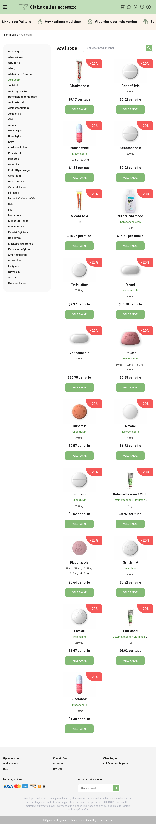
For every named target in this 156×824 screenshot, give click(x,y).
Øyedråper (14, 175)
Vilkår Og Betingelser (116, 763)
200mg (84, 159)
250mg (130, 91)
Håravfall (13, 192)
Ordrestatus (10, 763)
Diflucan (130, 353)
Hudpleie (13, 266)
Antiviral (13, 85)
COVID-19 (14, 62)
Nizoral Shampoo (130, 216)
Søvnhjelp (14, 271)
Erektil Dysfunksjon (19, 170)
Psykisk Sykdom (18, 232)
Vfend (130, 284)
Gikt (10, 119)
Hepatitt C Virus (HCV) (21, 198)
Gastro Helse (16, 181)
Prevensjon (15, 130)
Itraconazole (79, 148)
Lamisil (79, 631)
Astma (12, 125)
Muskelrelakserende (20, 243)
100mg (74, 159)
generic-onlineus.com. (72, 820)
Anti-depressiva (17, 91)
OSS (5, 768)
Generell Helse (17, 187)
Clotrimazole (79, 86)
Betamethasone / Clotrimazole (130, 499)
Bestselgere (15, 51)
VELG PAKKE (79, 109)
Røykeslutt (14, 260)
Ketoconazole (130, 148)
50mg (119, 364)
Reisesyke (14, 237)
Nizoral (130, 426)
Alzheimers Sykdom (20, 74)
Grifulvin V (130, 562)
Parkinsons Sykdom (20, 249)
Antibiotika (14, 113)
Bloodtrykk (14, 136)
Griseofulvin (130, 86)
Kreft (11, 141)
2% (79, 221)
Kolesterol (14, 153)
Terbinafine (79, 284)
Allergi (12, 68)
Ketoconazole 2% (130, 221)
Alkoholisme (15, 57)
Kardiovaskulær (17, 147)
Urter (11, 204)
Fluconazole (130, 358)
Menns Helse (16, 226)
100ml (130, 228)
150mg (139, 364)
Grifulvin (79, 494)
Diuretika (13, 164)
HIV (10, 209)
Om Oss (57, 768)
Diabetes (13, 158)
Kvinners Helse (17, 283)
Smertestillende (17, 254)
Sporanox (79, 699)
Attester (58, 763)
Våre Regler (110, 758)
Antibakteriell (16, 102)
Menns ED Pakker (18, 220)
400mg (84, 573)
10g (130, 506)
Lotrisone (130, 631)
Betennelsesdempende (22, 96)
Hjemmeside (10, 34)
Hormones (14, 215)
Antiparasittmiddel (19, 107)
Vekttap (12, 277)
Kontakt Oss (60, 758)
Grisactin (79, 426)
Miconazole (79, 216)
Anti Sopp (14, 79)
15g (79, 91)
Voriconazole (130, 290)
